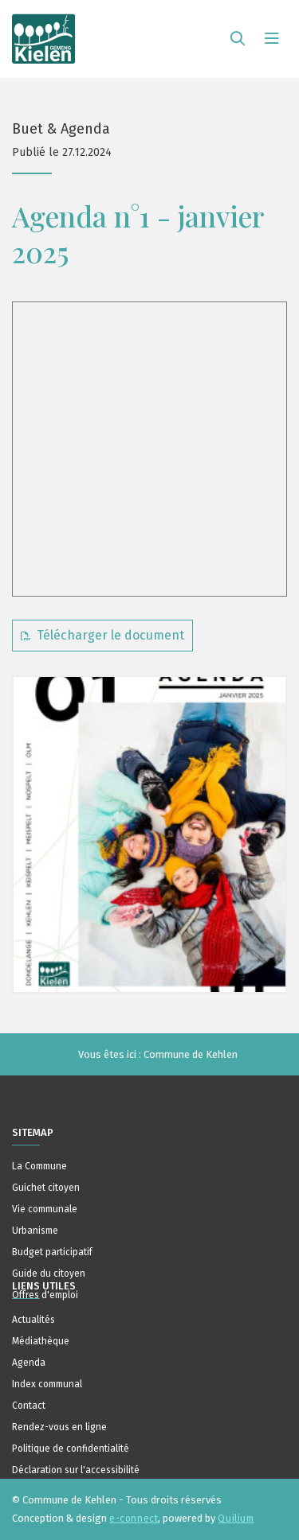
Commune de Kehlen (191, 1054)
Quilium (236, 1518)
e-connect (133, 1518)
